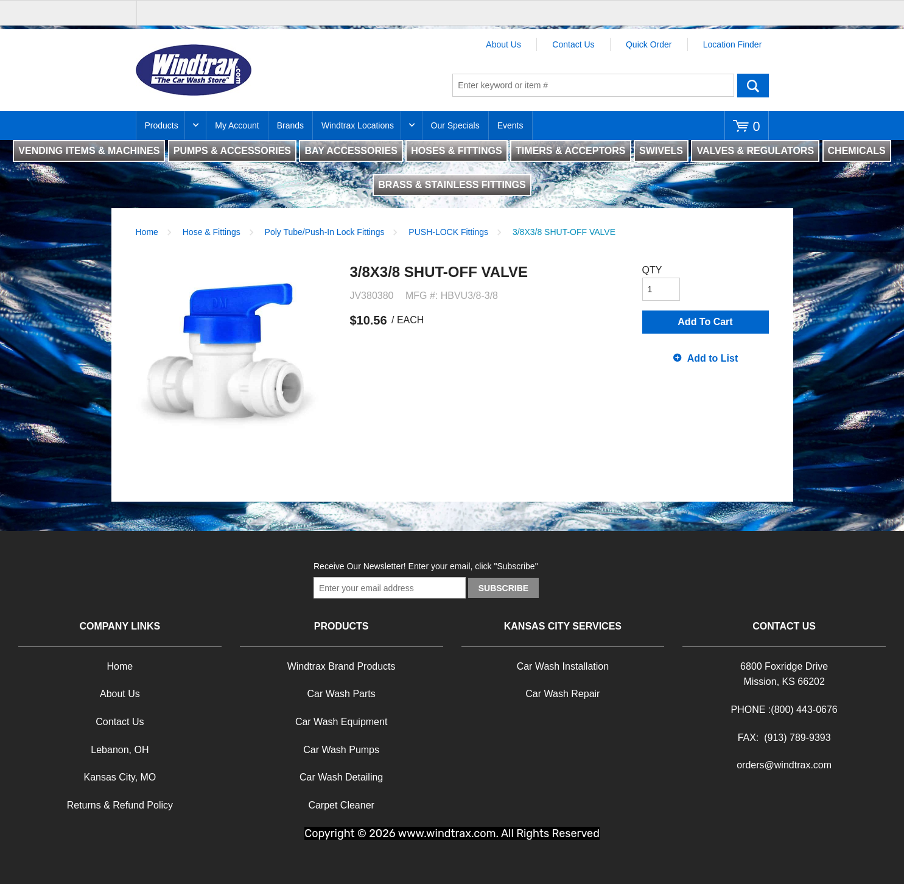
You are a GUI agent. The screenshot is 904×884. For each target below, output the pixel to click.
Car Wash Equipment (341, 722)
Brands (290, 125)
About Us (503, 44)
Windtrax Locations (357, 125)
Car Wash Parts (341, 694)
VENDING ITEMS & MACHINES (88, 151)
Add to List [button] (712, 358)
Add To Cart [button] (705, 322)
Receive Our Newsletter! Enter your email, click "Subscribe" (426, 566)
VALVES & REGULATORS (755, 151)
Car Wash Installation (563, 666)
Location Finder (732, 44)
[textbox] (593, 85)
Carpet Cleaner (341, 805)
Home (147, 232)
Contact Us (573, 44)
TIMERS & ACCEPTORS (570, 151)
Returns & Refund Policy (120, 805)
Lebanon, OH (120, 750)
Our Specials (455, 125)
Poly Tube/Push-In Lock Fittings (325, 232)
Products (161, 125)
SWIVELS (661, 151)
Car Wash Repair (562, 694)
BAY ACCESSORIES (350, 151)
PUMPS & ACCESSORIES (232, 151)
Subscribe (503, 588)
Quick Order (648, 44)
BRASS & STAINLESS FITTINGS (451, 185)
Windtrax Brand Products (341, 666)
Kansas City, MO (119, 777)
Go (753, 85)
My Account (237, 125)
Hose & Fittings (211, 232)
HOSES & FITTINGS (456, 151)
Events (510, 125)
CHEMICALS (857, 151)
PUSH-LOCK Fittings (448, 232)
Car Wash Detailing (341, 777)
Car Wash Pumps (341, 750)
